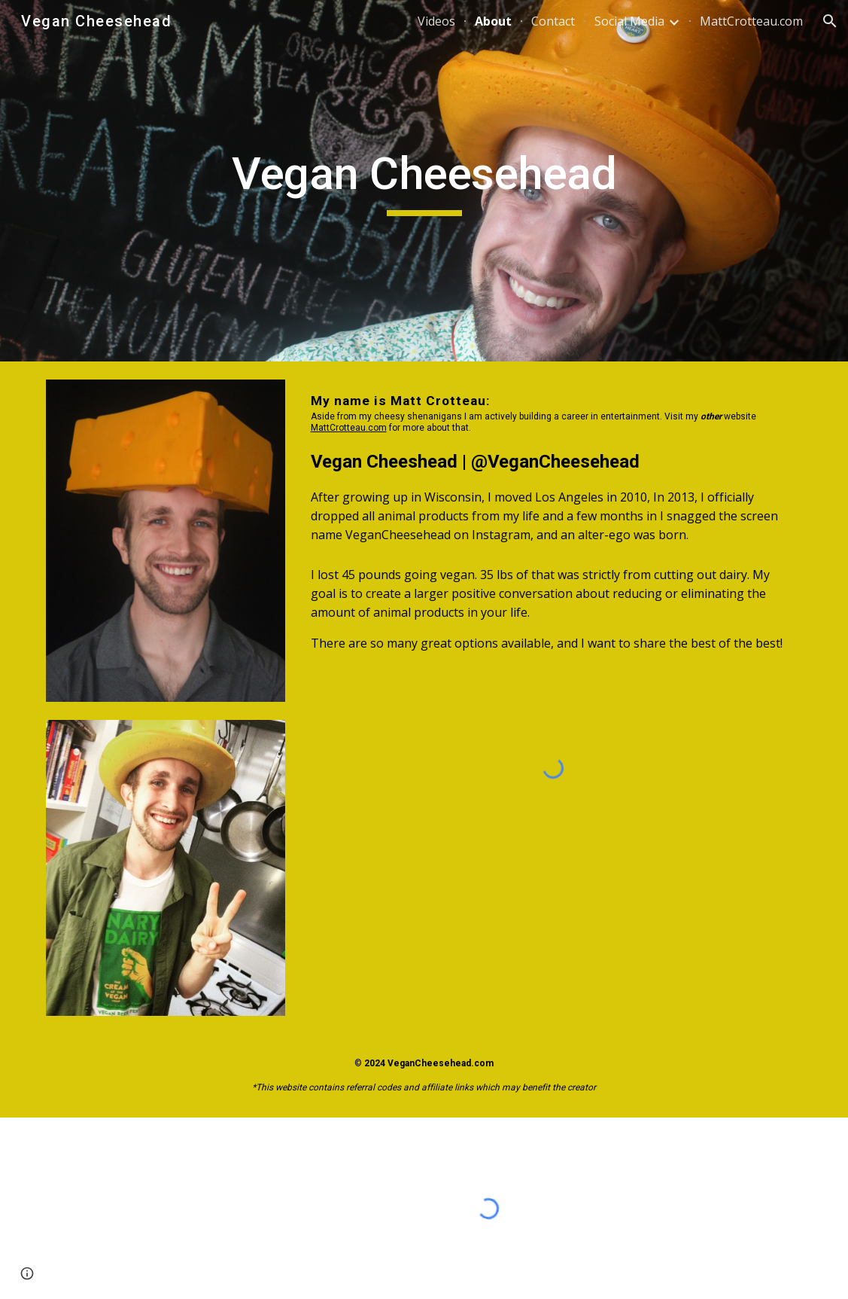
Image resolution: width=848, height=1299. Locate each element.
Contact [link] (553, 21)
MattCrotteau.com (349, 427)
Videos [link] (436, 21)
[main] (424, 180)
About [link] (493, 21)
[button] (830, 21)
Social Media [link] (629, 21)
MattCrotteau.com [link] (751, 21)
